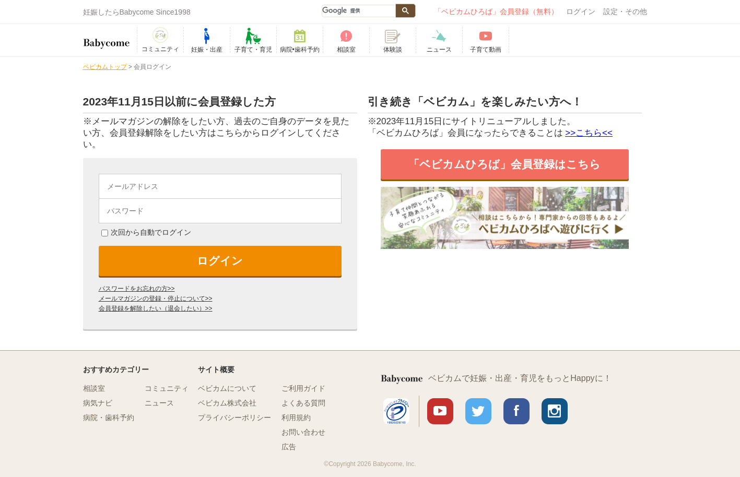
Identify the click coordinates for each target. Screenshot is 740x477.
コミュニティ (167, 388)
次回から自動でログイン (146, 232)
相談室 (94, 388)
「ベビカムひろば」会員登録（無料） (496, 11)
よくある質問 (303, 403)
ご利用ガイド (303, 388)
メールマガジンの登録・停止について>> (156, 298)
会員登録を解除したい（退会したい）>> (156, 308)
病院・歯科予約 (108, 417)
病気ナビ (97, 403)
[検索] (358, 11)
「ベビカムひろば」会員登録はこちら (504, 164)
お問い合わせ (303, 432)
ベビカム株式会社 (227, 403)
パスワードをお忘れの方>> (137, 288)
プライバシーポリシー (234, 417)
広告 (288, 447)
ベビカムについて (227, 388)
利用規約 (296, 417)
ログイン (580, 11)
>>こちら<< (589, 133)
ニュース (159, 403)
